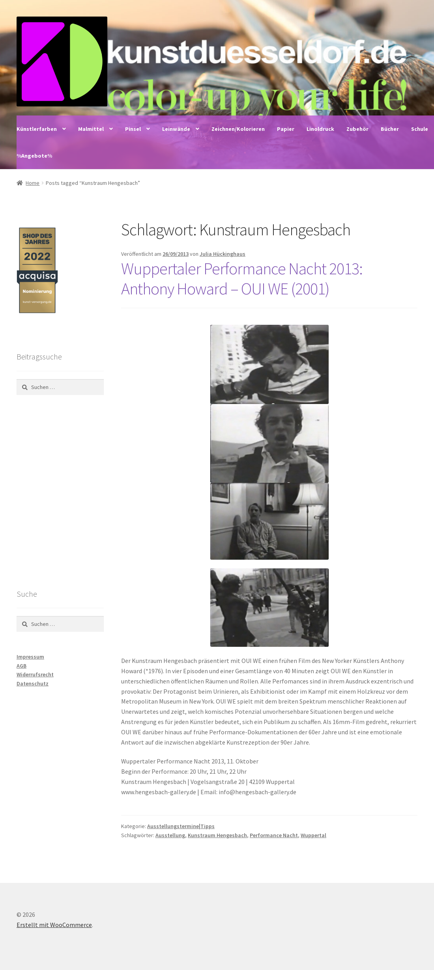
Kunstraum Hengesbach (217, 835)
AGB (21, 665)
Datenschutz (33, 683)
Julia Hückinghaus (222, 253)
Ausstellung (170, 835)
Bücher (390, 128)
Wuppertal (313, 835)
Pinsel (133, 128)
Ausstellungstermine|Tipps (181, 826)
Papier (285, 128)
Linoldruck (320, 128)
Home (32, 182)
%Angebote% (34, 155)
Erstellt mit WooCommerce (54, 925)
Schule (419, 128)
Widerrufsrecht (35, 674)
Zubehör (357, 128)
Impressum (30, 656)
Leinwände (176, 128)
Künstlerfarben (37, 128)
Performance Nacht (274, 835)
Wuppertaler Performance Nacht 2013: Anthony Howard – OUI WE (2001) (242, 278)
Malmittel (91, 128)
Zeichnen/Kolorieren (238, 128)
